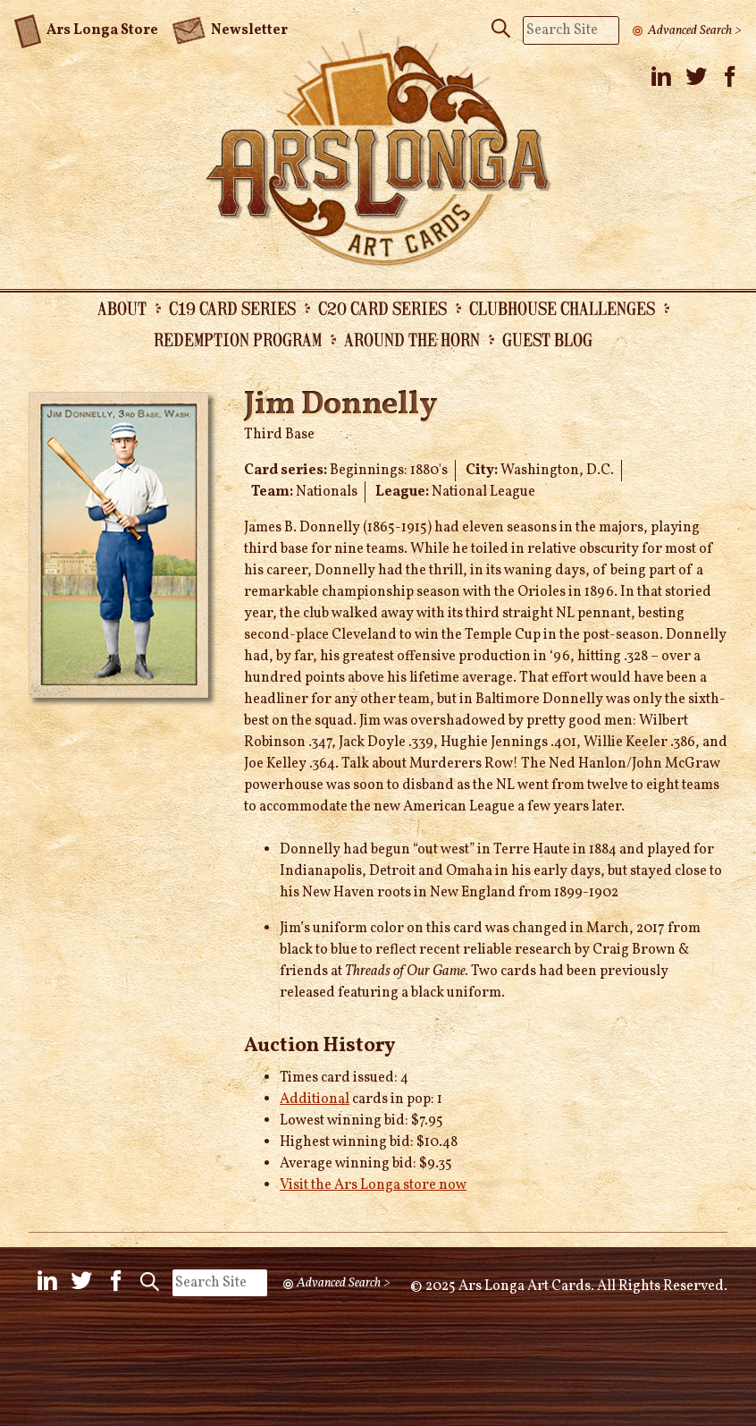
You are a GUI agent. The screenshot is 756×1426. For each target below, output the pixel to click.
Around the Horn (412, 339)
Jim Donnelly (341, 405)
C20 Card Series (382, 307)
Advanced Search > (695, 30)
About (122, 307)
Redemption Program (238, 339)
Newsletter (230, 28)
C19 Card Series (232, 307)
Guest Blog (547, 339)
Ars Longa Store (86, 27)
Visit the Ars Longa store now (373, 1185)
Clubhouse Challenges (562, 307)
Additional (314, 1099)
